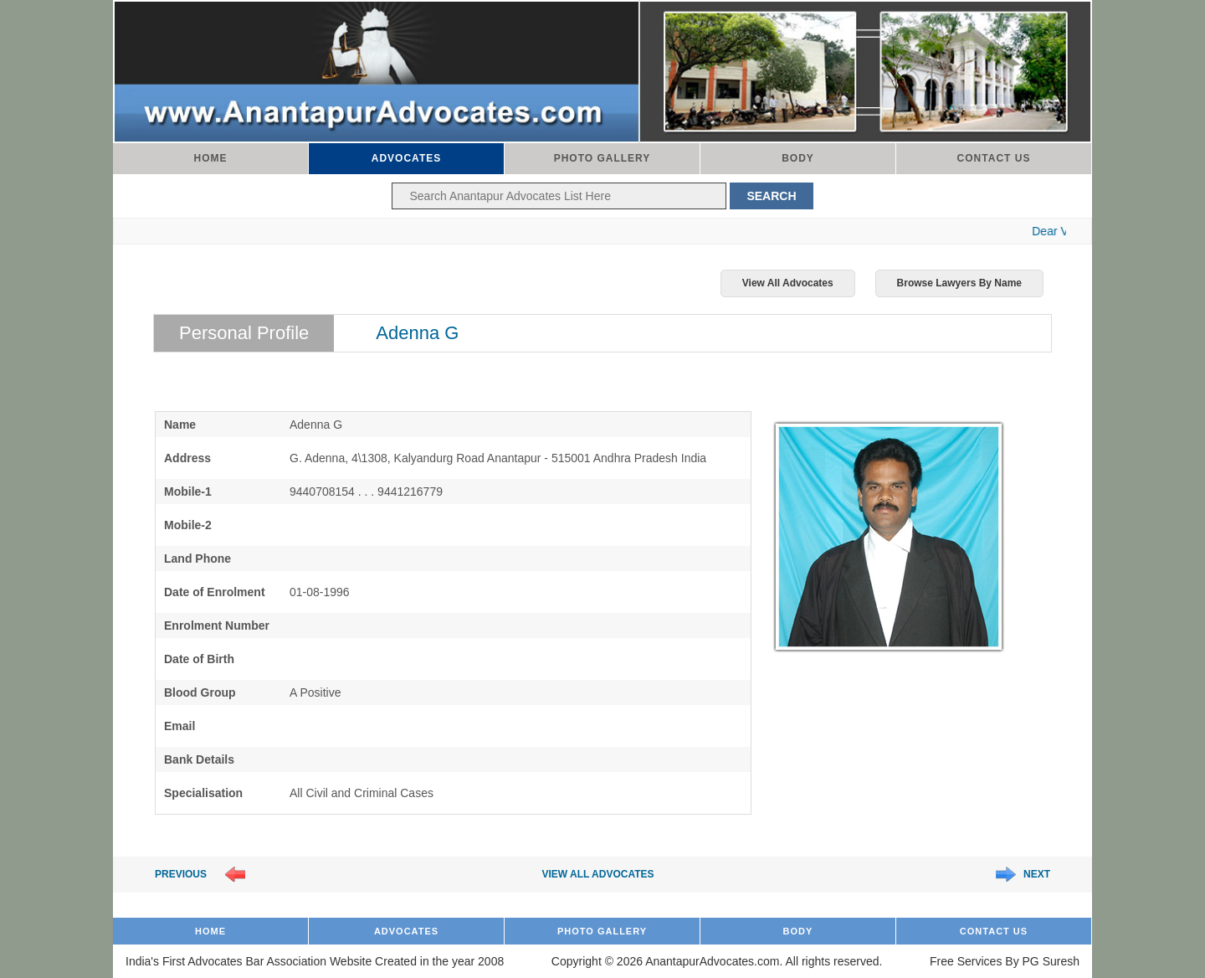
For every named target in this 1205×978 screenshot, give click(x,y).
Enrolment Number (216, 625)
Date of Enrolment (214, 592)
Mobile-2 (188, 525)
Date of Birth (199, 659)
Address (187, 458)
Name (180, 424)
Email (179, 726)
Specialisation (203, 793)
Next (1036, 874)
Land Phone (197, 558)
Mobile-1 (188, 491)
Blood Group (200, 692)
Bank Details (199, 759)
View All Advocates (787, 283)
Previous (181, 874)
